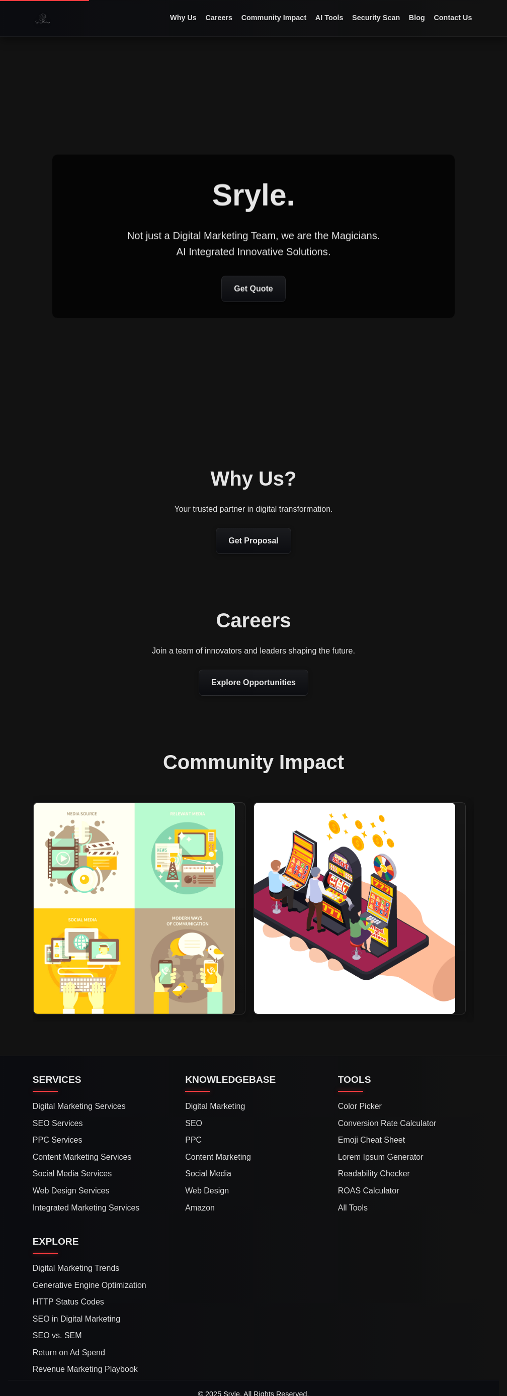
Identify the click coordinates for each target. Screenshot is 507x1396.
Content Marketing (218, 1157)
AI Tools (329, 18)
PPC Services (57, 1140)
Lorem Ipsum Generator (381, 1157)
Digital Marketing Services (79, 1106)
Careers (218, 18)
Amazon (200, 1207)
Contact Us (453, 18)
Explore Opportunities (253, 682)
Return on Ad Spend (69, 1352)
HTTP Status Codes (68, 1301)
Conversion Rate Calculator (387, 1123)
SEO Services (58, 1123)
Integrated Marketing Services (86, 1207)
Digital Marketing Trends (76, 1268)
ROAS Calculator (368, 1190)
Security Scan (376, 18)
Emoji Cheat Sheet (371, 1140)
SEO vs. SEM (57, 1335)
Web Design (207, 1190)
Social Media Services (72, 1173)
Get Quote (253, 289)
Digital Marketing (215, 1106)
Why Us (183, 18)
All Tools (353, 1207)
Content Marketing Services (82, 1157)
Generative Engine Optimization (89, 1285)
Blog (417, 18)
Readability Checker (374, 1173)
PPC (193, 1140)
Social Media (208, 1173)
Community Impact (274, 18)
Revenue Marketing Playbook (85, 1369)
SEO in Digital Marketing (76, 1319)
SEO (193, 1123)
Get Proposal (253, 540)
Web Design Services (71, 1190)
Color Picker (360, 1106)
